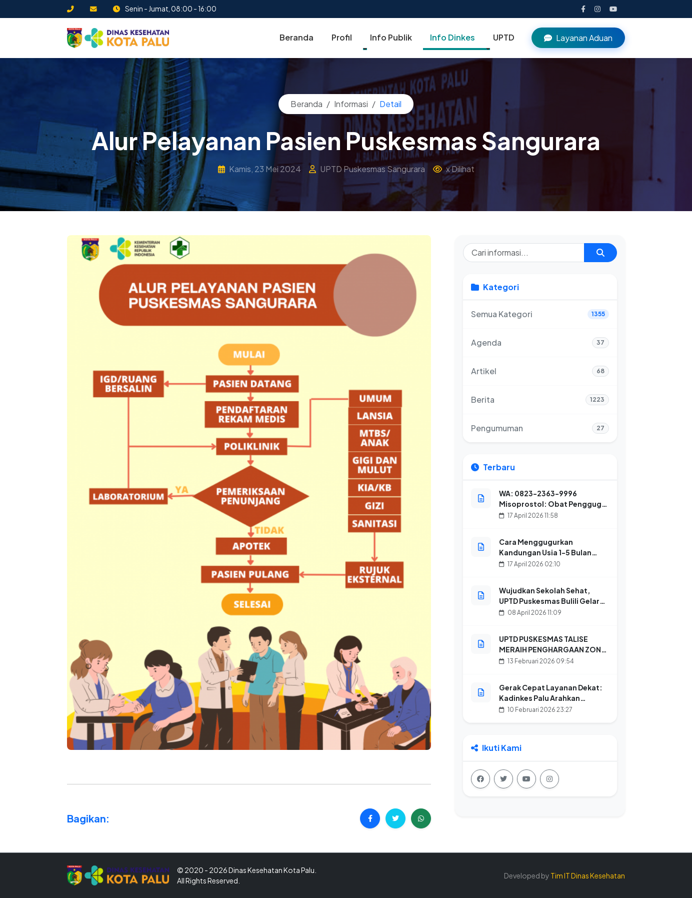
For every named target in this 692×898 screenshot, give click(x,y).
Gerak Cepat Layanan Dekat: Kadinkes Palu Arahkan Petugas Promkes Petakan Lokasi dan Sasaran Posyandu (552, 703)
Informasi (351, 104)
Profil (342, 37)
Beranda (297, 37)
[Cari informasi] (523, 252)
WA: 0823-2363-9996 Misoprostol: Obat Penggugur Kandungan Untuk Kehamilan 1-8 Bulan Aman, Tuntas (554, 509)
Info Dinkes (452, 37)
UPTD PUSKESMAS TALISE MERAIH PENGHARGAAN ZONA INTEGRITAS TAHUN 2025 (552, 649)
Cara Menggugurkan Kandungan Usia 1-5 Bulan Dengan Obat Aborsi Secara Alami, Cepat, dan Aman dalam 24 (549, 562)
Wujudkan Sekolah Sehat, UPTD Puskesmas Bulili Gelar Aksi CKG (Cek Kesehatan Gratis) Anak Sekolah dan (549, 606)
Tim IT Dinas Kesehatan (587, 875)
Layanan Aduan (578, 38)
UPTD (503, 37)
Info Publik (391, 37)
